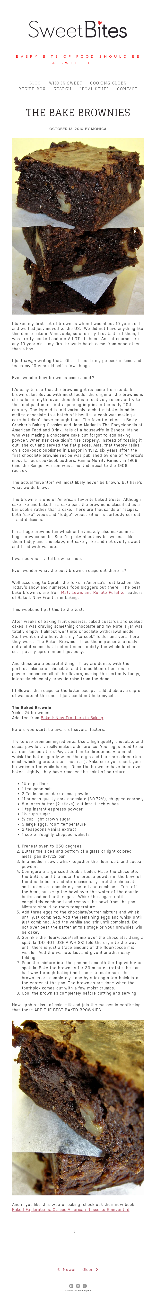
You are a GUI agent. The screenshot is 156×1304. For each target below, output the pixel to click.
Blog (35, 83)
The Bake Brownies (78, 112)
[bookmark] (78, 28)
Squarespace (84, 1290)
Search (63, 88)
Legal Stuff (94, 88)
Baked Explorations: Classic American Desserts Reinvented (71, 1209)
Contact (127, 88)
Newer (66, 1269)
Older (91, 1269)
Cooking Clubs (108, 83)
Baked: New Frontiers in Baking (72, 718)
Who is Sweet (65, 83)
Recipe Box (32, 88)
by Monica (96, 128)
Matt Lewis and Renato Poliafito (93, 592)
